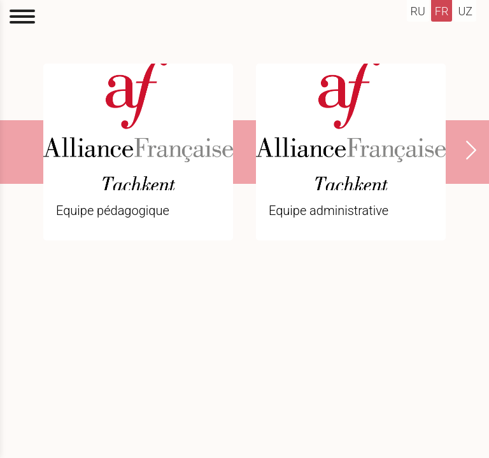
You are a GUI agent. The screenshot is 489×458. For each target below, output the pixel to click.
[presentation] (463, 150)
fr (442, 11)
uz (465, 11)
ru (418, 11)
